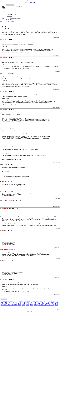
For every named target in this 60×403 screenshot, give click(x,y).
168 (5, 304)
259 (9, 306)
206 (55, 304)
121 (1, 303)
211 (3, 305)
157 (48, 303)
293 (53, 306)
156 (47, 303)
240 (42, 305)
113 (49, 302)
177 (17, 304)
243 (46, 305)
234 (34, 305)
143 (30, 303)
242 (44, 305)
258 (7, 306)
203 (51, 304)
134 (18, 303)
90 (22, 302)
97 (29, 302)
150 (39, 303)
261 (11, 306)
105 (38, 302)
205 (53, 304)
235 (35, 305)
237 (38, 305)
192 (36, 304)
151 (40, 303)
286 (44, 306)
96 (28, 302)
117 (54, 302)
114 (50, 302)
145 (32, 303)
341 (1, 307)
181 (22, 304)
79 (12, 302)
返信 (13, 22)
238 (39, 305)
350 (13, 307)
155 (46, 303)
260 (10, 306)
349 (11, 307)
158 (50, 303)
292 (52, 306)
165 (1, 304)
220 (15, 305)
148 (36, 303)
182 (23, 304)
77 (10, 302)
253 (1, 306)
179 (19, 304)
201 (48, 304)
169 (6, 304)
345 (6, 307)
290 (50, 306)
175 (14, 304)
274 (28, 306)
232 (31, 305)
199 (46, 304)
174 (13, 304)
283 (40, 306)
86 (18, 302)
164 (57, 303)
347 (9, 307)
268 (20, 306)
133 (17, 303)
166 (2, 304)
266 (18, 306)
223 (19, 305)
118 (55, 302)
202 (50, 304)
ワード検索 (30, 2)
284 (42, 306)
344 (5, 307)
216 (10, 305)
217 (11, 305)
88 (20, 302)
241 (43, 305)
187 (30, 304)
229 (27, 305)
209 (1, 305)
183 (24, 304)
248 (52, 305)
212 (5, 305)
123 (3, 303)
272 (26, 306)
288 (47, 306)
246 (49, 305)
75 (8, 302)
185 (27, 304)
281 (38, 306)
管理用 (34, 2)
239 (40, 305)
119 (57, 302)
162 (55, 303)
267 (19, 306)
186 (28, 304)
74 (7, 302)
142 (28, 303)
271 (24, 306)
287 (46, 306)
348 (10, 307)
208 (57, 304)
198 (44, 304)
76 (9, 302)
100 (32, 302)
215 (9, 305)
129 (11, 303)
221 (16, 305)
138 (23, 303)
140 (26, 303)
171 (9, 304)
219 (14, 305)
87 (19, 302)
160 (52, 303)
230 (28, 305)
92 (24, 302)
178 (18, 304)
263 (14, 306)
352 (15, 307)
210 (2, 305)
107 (41, 302)
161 (53, 303)
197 (43, 304)
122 (2, 303)
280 (36, 306)
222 (18, 305)
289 (48, 306)
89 (21, 302)
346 (7, 307)
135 (19, 303)
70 (3, 302)
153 (43, 303)
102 (34, 302)
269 (22, 306)
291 (51, 306)
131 (14, 303)
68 (1, 302)
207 (56, 304)
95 (27, 302)
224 (20, 305)
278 (34, 306)
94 (26, 302)
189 (32, 304)
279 (35, 306)
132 (15, 303)
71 (4, 302)
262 (13, 306)
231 (30, 305)
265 (17, 306)
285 (43, 306)
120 (58, 302)
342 (2, 307)
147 (35, 303)
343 (3, 307)
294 (55, 306)
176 (15, 304)
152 (42, 303)
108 (42, 302)
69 (2, 302)
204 (52, 304)
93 (25, 302)
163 (56, 303)
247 (51, 305)
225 (22, 305)
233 (32, 305)
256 (5, 306)
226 (23, 305)
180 (20, 304)
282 (39, 306)
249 (53, 305)
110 (45, 302)
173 (11, 304)
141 (27, 303)
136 (20, 303)
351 (14, 307)
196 (42, 304)
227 (24, 305)
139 (24, 303)
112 (47, 302)
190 (34, 304)
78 (11, 302)
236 (36, 305)
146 (34, 303)
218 (12, 305)
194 (39, 304)
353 (17, 307)
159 (51, 303)
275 (30, 306)
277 (32, 306)
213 (6, 305)
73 (6, 302)
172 (10, 304)
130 (13, 303)
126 (7, 303)
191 (35, 304)
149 (38, 303)
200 (47, 304)
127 (9, 303)
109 (44, 302)
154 (44, 303)
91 (23, 302)
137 (22, 303)
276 (31, 306)
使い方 (26, 2)
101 (33, 302)
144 (31, 303)
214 (7, 305)
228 (26, 305)
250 (55, 305)
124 (5, 303)
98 (30, 302)
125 (6, 303)
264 (15, 306)
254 (2, 306)
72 (5, 302)
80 (13, 302)
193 (38, 304)
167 (3, 304)
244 (47, 305)
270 (23, 306)
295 (56, 306)
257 (6, 306)
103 (36, 302)
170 (7, 304)
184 (26, 304)
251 (56, 305)
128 (10, 303)
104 (37, 302)
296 (57, 306)
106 (40, 302)
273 (27, 306)
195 (40, 304)
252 (57, 305)
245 (48, 305)
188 (31, 304)
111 (46, 302)
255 (3, 306)
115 (51, 302)
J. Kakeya (31, 312)
